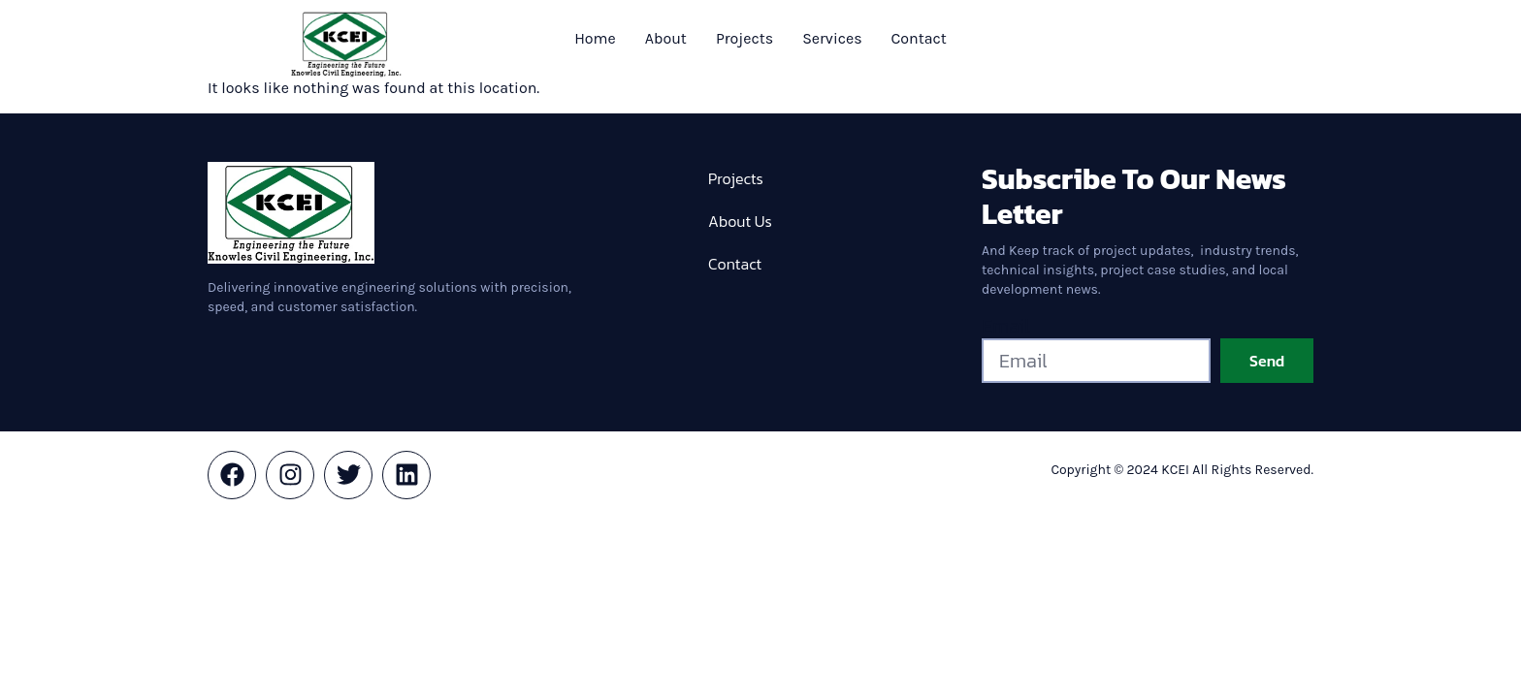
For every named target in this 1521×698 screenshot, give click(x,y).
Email (1006, 325)
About (666, 38)
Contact (919, 38)
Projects (744, 38)
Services (831, 38)
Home (595, 38)
